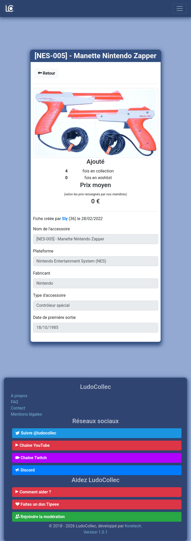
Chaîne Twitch (31, 457)
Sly (65, 218)
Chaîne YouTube (32, 445)
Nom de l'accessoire (51, 228)
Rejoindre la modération (40, 516)
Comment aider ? (33, 492)
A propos (19, 395)
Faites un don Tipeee (37, 504)
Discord (25, 470)
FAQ (14, 401)
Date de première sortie (54, 317)
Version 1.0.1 (95, 532)
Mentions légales (26, 414)
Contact (18, 408)
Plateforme (43, 251)
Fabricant (41, 273)
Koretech (133, 525)
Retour (46, 73)
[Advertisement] (95, 33)
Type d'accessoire (49, 295)
